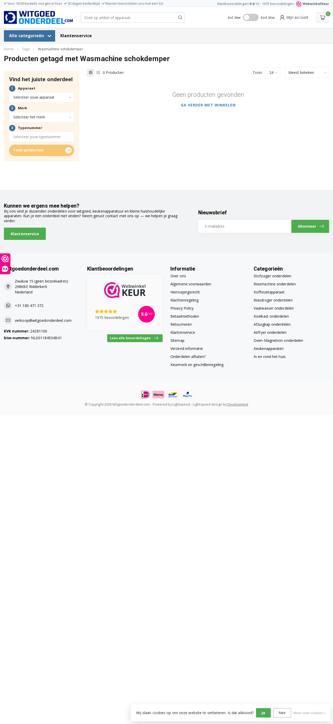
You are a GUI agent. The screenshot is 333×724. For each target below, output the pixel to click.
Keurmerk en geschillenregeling (196, 364)
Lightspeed (181, 404)
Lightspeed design (207, 404)
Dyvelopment (237, 404)
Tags (26, 49)
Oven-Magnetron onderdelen (278, 340)
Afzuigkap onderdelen (272, 324)
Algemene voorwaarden (190, 283)
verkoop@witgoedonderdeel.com (43, 320)
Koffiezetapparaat (269, 292)
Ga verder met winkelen (208, 104)
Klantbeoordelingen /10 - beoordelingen (273, 4)
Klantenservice (76, 36)
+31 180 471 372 (29, 305)
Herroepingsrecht (185, 292)
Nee (282, 712)
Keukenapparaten (269, 348)
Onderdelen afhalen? (188, 356)
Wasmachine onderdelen (275, 283)
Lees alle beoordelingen (134, 338)
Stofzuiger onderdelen (272, 275)
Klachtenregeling (184, 300)
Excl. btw (267, 17)
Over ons (178, 275)
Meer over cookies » (309, 713)
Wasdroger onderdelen (273, 300)
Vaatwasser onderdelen (274, 308)
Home (9, 49)
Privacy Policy (182, 308)
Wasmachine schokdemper (60, 49)
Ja (263, 712)
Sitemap (177, 340)
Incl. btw (234, 17)
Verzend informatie (186, 348)
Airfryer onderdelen (270, 332)
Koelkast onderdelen (271, 316)
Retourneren (181, 324)
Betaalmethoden (184, 316)
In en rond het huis (270, 356)
